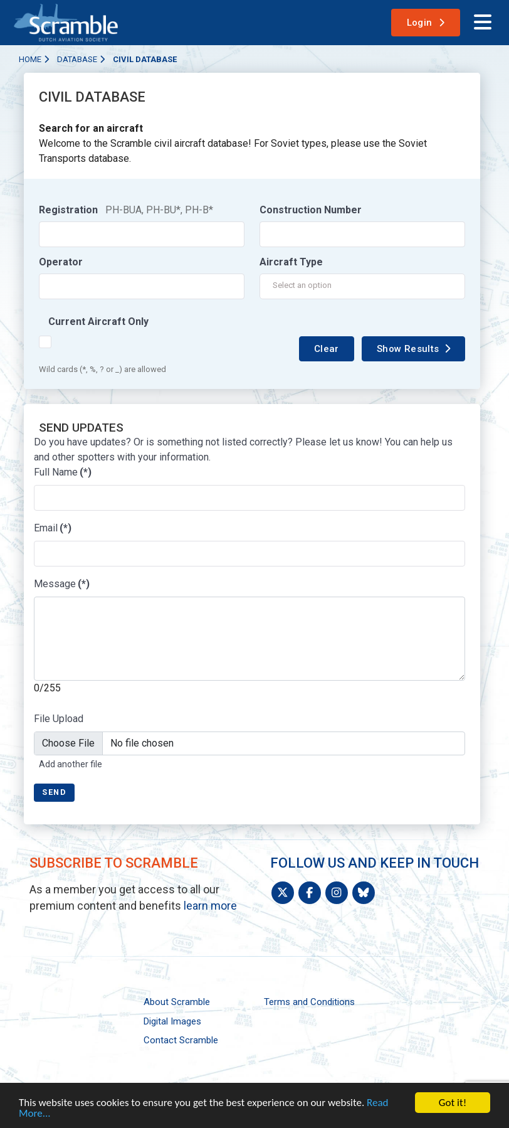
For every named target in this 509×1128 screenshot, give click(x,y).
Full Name (63, 472)
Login (420, 22)
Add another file (70, 764)
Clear (326, 348)
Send (54, 792)
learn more (210, 905)
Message (62, 584)
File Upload (58, 719)
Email (52, 528)
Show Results (408, 348)
